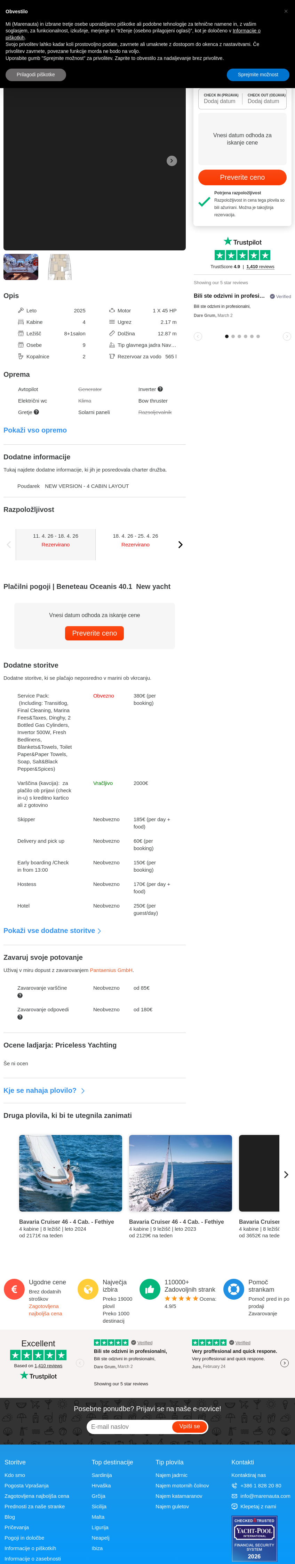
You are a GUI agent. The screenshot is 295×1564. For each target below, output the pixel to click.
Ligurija (100, 1527)
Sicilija (99, 1506)
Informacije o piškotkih (30, 1548)
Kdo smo (15, 1475)
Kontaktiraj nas (248, 1475)
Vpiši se (189, 1426)
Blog (10, 1517)
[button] (286, 11)
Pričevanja (17, 1527)
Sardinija (102, 1475)
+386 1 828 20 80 (256, 1485)
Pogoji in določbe (24, 1538)
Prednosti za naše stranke (35, 1506)
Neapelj (101, 1538)
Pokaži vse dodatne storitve (52, 930)
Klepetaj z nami (253, 1506)
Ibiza (97, 1548)
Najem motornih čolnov (182, 1485)
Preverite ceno (94, 633)
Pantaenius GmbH (111, 970)
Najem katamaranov (179, 1496)
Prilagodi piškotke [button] (36, 74)
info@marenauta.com (260, 1496)
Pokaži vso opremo (35, 430)
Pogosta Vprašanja (27, 1485)
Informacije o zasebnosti (33, 1559)
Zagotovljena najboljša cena (37, 1496)
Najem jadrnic (172, 1475)
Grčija (98, 1496)
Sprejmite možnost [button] (258, 74)
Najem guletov (172, 1506)
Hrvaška (101, 1485)
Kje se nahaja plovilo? (44, 1090)
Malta (98, 1517)
